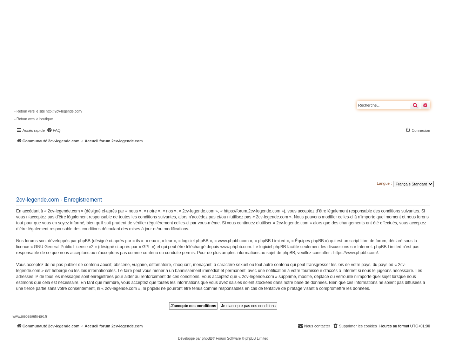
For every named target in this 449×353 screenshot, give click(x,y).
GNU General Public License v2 (63, 246)
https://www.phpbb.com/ (355, 252)
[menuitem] (54, 130)
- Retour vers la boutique (33, 119)
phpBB (207, 338)
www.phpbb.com (235, 246)
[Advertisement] (188, 163)
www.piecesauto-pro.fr (30, 316)
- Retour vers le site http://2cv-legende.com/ (48, 111)
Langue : (384, 183)
